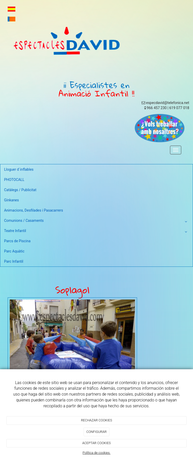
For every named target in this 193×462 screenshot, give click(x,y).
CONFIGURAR (96, 432)
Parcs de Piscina (17, 241)
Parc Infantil (13, 261)
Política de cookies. (96, 453)
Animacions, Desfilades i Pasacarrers (33, 210)
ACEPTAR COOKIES (96, 443)
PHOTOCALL (14, 180)
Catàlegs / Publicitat (20, 190)
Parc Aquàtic (14, 251)
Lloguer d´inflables (18, 169)
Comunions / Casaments (96, 221)
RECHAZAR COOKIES (96, 420)
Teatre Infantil (96, 231)
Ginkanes (11, 200)
